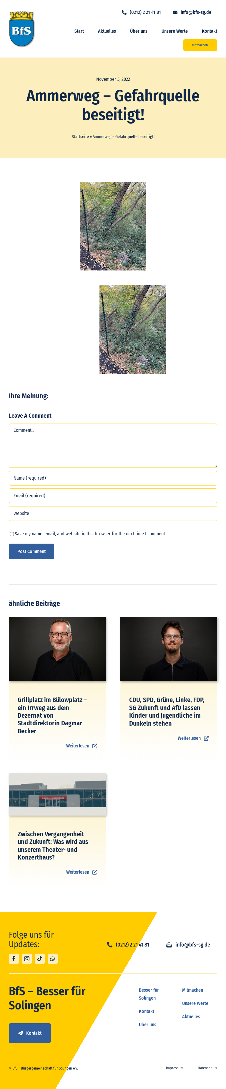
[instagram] (27, 959)
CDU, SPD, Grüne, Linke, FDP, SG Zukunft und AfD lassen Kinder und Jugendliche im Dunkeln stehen (166, 711)
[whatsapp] (53, 959)
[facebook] (14, 959)
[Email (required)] (113, 495)
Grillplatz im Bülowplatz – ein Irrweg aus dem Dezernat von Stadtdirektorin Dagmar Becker (52, 715)
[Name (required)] (113, 478)
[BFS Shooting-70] (57, 619)
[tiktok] (40, 959)
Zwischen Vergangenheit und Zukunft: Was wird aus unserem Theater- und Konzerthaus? (53, 845)
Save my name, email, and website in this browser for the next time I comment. (90, 534)
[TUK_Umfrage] (57, 775)
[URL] (113, 513)
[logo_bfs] (22, 13)
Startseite (80, 136)
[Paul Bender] (168, 619)
